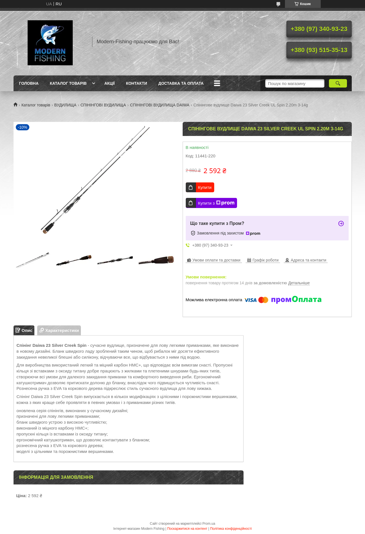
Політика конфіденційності (231, 529)
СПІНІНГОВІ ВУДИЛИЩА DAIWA (159, 105)
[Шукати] (338, 83)
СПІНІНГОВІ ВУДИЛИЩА (103, 105)
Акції (109, 83)
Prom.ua (208, 524)
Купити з (216, 202)
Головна (29, 83)
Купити (205, 187)
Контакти (136, 83)
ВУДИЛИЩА (65, 105)
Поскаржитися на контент (187, 529)
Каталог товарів (68, 83)
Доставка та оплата (181, 83)
